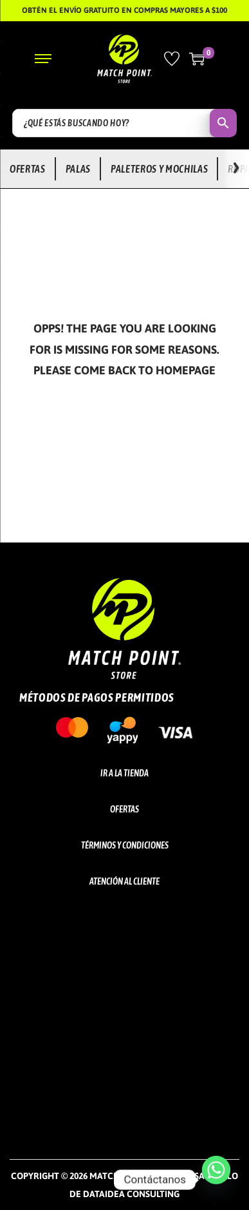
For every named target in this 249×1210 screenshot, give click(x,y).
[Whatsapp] (216, 1180)
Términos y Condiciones (125, 845)
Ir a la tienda (124, 773)
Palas (78, 169)
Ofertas (28, 169)
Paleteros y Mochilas (159, 169)
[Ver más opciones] (236, 168)
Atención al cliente (124, 881)
